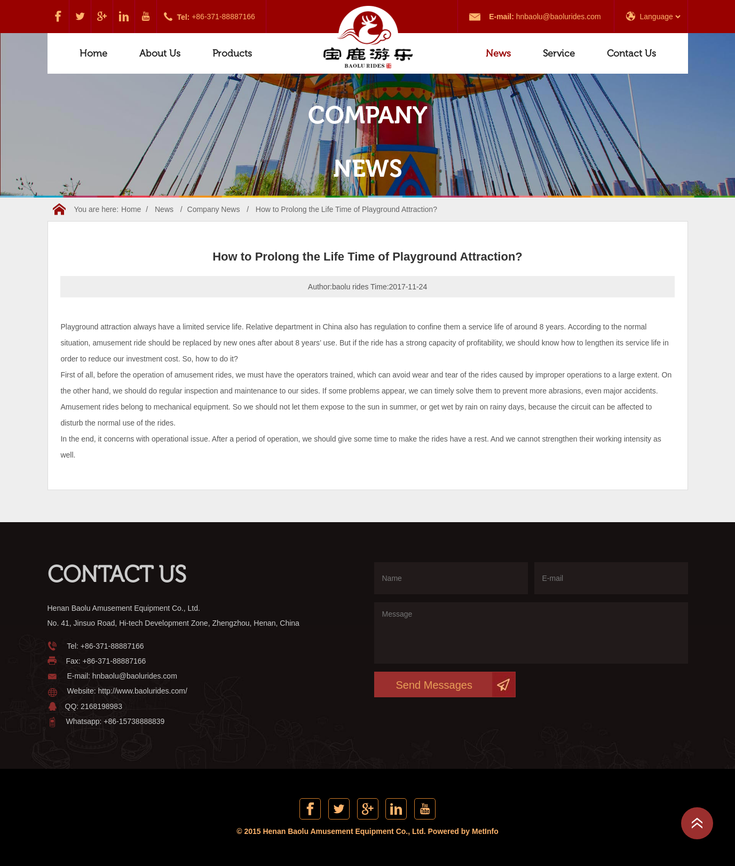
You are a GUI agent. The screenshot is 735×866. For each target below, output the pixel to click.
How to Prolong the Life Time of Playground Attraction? (346, 209)
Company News (213, 209)
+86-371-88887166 (223, 16)
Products (232, 53)
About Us (159, 53)
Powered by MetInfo (463, 831)
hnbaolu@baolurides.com (558, 16)
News (498, 53)
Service (559, 53)
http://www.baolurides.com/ (142, 691)
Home (93, 53)
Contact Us (631, 53)
